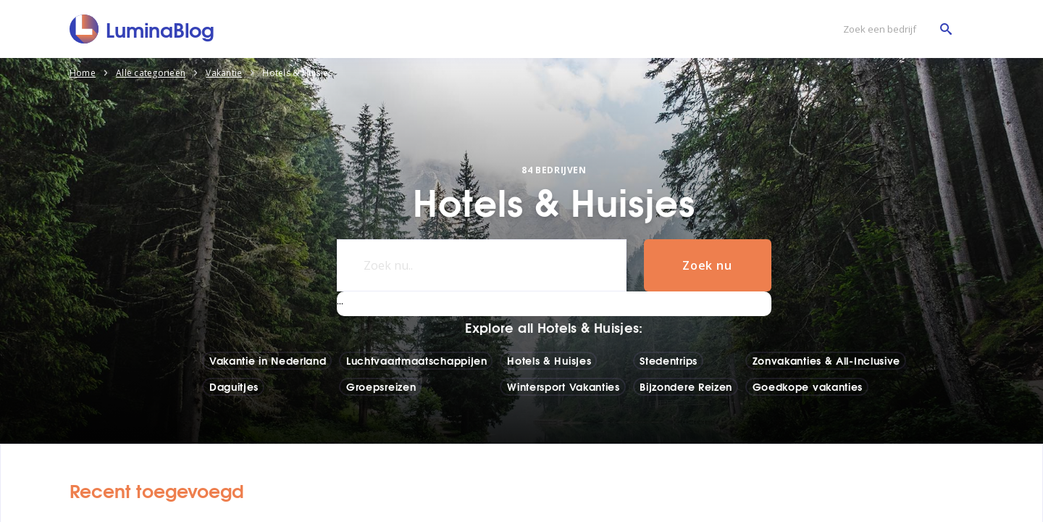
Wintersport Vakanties (563, 386)
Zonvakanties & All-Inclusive (827, 360)
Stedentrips (669, 360)
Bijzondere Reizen (686, 386)
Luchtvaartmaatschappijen (416, 360)
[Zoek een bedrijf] (894, 29)
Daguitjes (234, 386)
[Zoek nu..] (482, 265)
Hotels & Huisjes (549, 360)
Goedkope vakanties (808, 386)
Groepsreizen (381, 386)
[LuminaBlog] (142, 29)
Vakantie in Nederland (268, 360)
